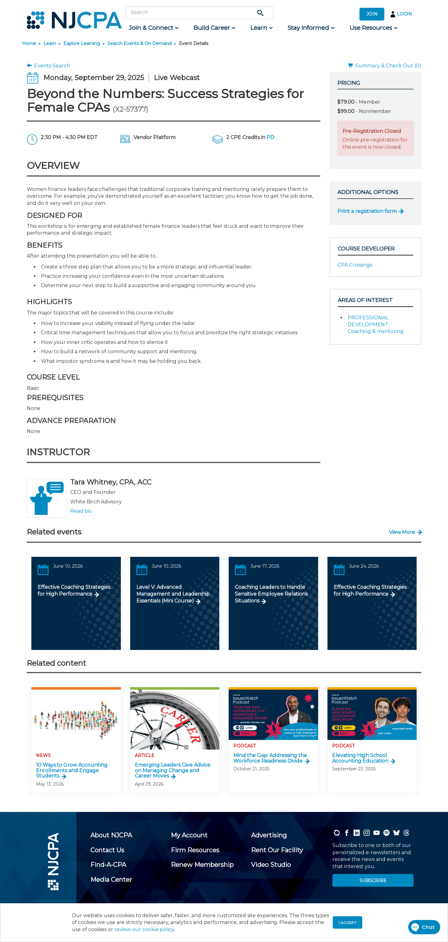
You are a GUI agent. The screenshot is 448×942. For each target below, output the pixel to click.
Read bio (81, 511)
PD (270, 137)
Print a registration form (367, 211)
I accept (347, 922)
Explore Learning (81, 43)
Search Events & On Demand (139, 43)
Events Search (48, 66)
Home (29, 43)
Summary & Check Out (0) (384, 66)
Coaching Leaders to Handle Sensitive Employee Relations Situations (271, 594)
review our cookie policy (144, 929)
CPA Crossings (355, 265)
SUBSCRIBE (372, 880)
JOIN (371, 14)
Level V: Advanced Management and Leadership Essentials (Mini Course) (173, 594)
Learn (49, 43)
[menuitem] (153, 28)
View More (402, 532)
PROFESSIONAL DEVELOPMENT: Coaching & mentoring (376, 325)
